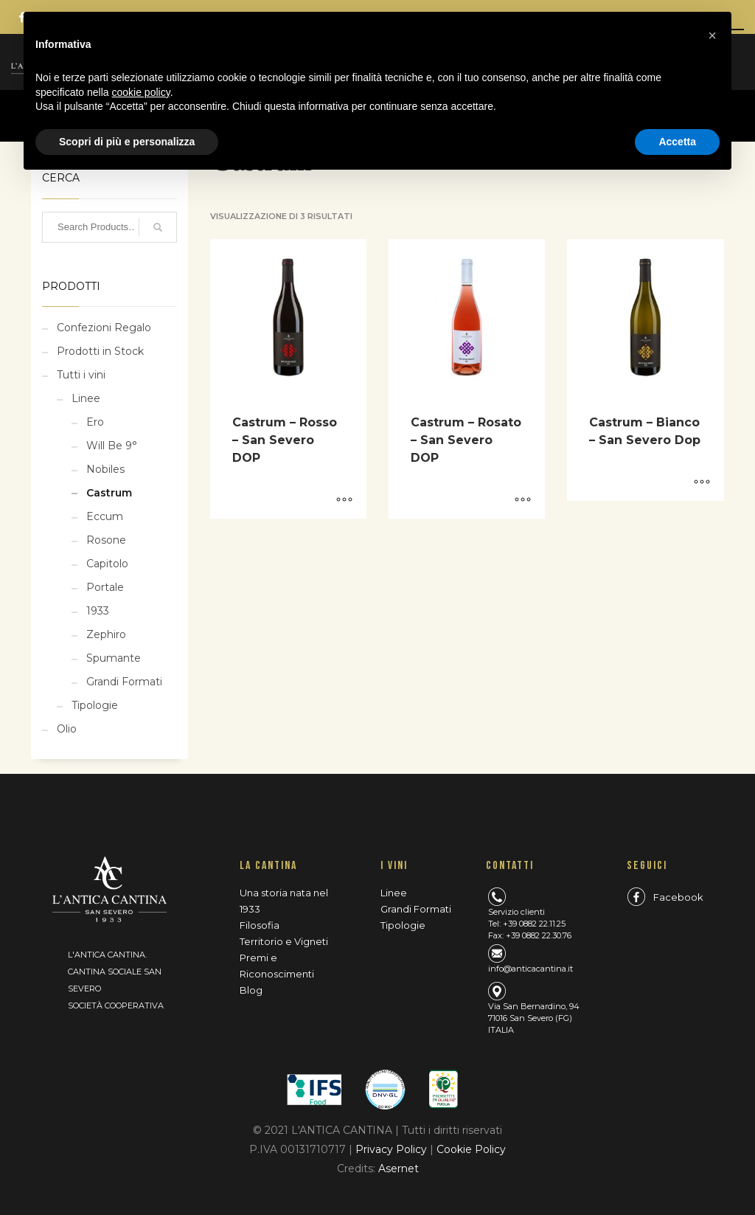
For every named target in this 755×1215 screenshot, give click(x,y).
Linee (86, 398)
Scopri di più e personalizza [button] (127, 142)
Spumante (113, 658)
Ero (95, 422)
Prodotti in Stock (100, 351)
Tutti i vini (81, 374)
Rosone (106, 540)
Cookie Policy (471, 1149)
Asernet (398, 1168)
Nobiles (105, 469)
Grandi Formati (124, 681)
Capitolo (107, 563)
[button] (712, 35)
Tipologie (95, 705)
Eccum (104, 516)
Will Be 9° (111, 445)
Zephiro (106, 634)
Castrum (109, 492)
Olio (67, 728)
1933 (97, 610)
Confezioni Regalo (104, 327)
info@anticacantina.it (530, 968)
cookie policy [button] (141, 92)
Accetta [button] (677, 142)
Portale (105, 587)
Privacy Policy (392, 1149)
